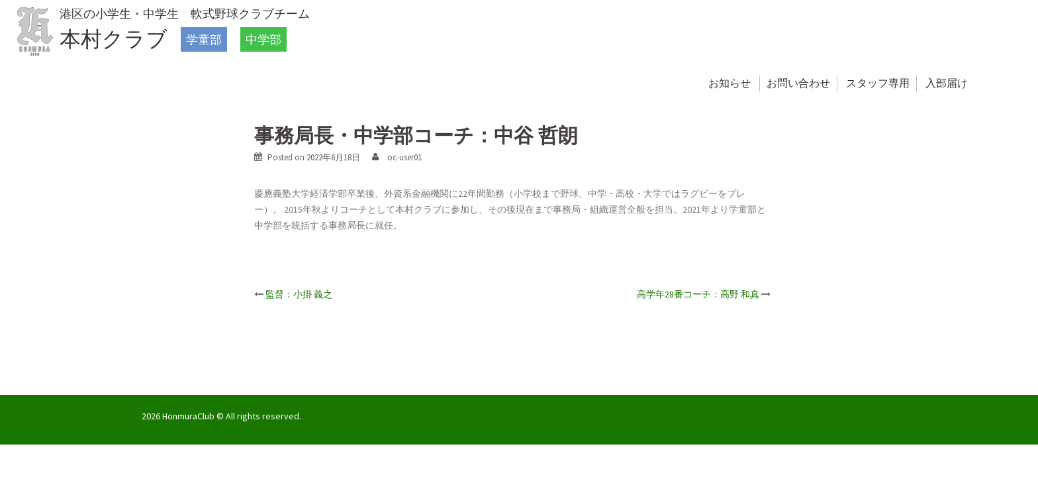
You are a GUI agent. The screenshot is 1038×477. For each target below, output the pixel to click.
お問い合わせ (798, 83)
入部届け (946, 83)
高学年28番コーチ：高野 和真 (698, 294)
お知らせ (729, 83)
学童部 (204, 39)
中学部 (263, 39)
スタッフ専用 (878, 83)
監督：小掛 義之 (298, 294)
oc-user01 (404, 157)
